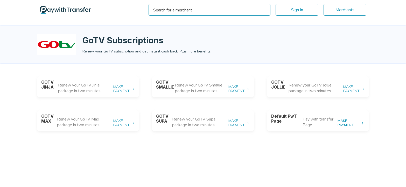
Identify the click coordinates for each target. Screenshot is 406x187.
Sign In (297, 10)
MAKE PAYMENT (124, 89)
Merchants (344, 10)
